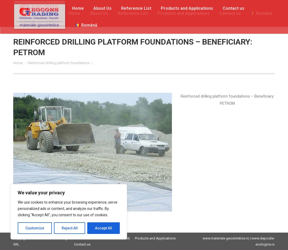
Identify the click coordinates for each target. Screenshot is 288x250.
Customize (34, 228)
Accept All (103, 228)
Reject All (70, 228)
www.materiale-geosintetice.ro (226, 238)
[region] (69, 211)
